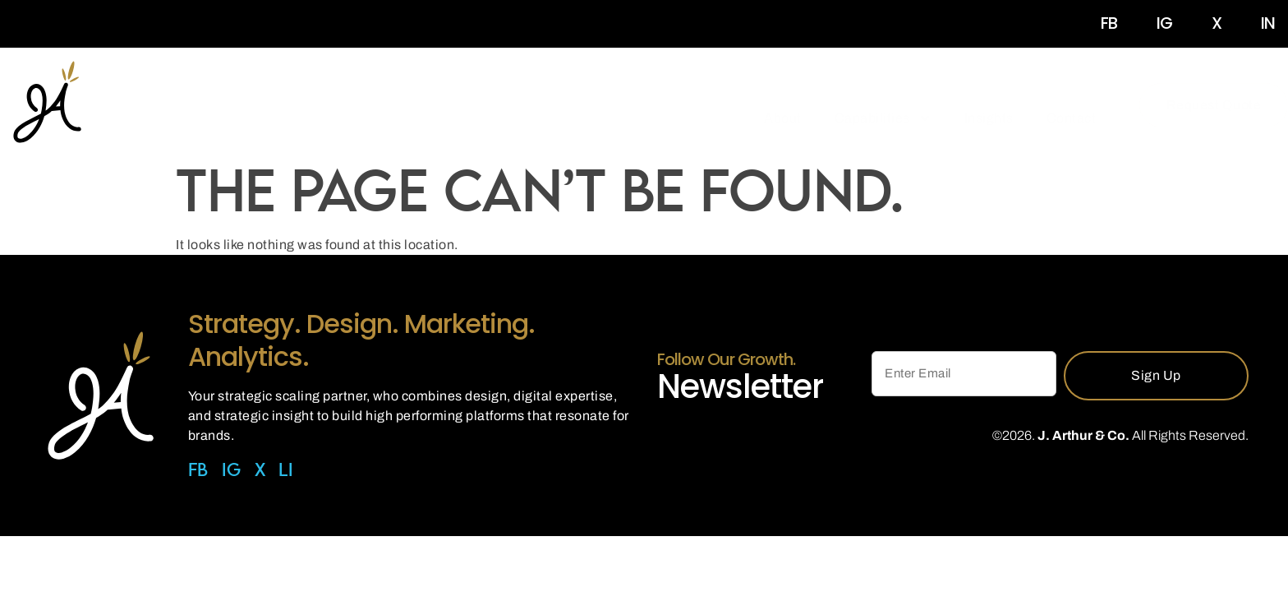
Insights (989, 105)
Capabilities (883, 105)
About (783, 105)
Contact (1071, 105)
